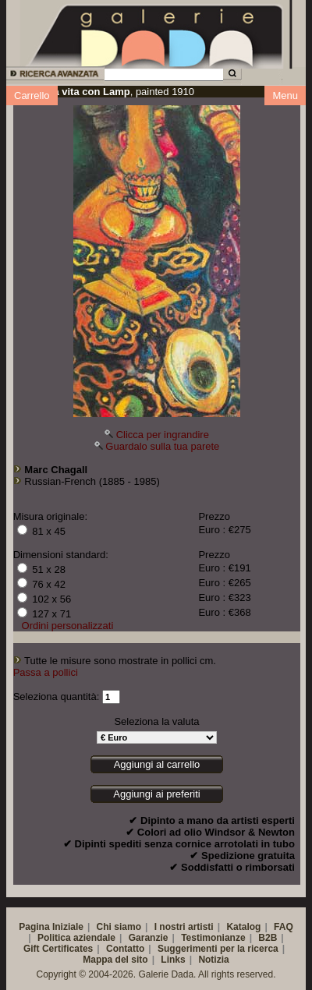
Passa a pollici (45, 672)
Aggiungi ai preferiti (156, 794)
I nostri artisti (184, 926)
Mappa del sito (115, 959)
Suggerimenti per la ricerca (218, 948)
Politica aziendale (76, 937)
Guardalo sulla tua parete (162, 446)
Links (173, 959)
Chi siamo (119, 926)
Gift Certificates (58, 948)
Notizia (213, 959)
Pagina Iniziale (51, 926)
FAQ (283, 926)
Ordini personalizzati (68, 625)
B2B (267, 937)
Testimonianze (213, 937)
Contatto (125, 948)
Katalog (243, 926)
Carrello (32, 95)
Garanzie (148, 937)
